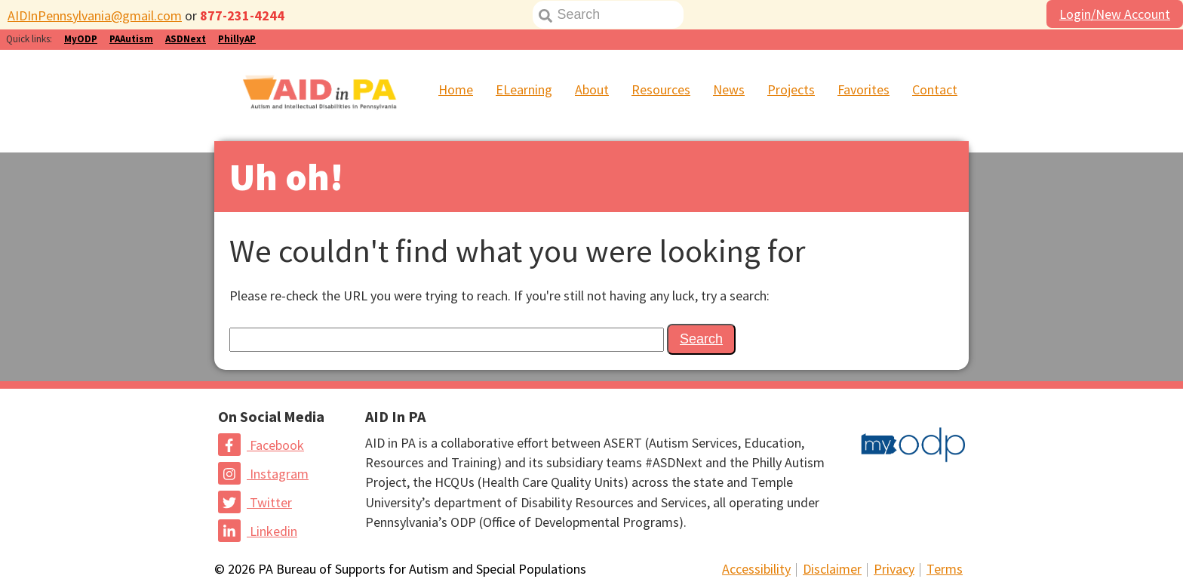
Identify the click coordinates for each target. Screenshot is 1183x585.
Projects (791, 89)
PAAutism (131, 38)
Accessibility (756, 568)
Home (455, 89)
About (592, 89)
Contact (934, 89)
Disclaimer (832, 568)
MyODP (80, 38)
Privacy (894, 568)
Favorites (863, 89)
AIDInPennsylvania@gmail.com (95, 15)
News (729, 89)
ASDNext (185, 38)
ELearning (524, 89)
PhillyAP (237, 38)
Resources (660, 89)
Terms (944, 568)
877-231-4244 (242, 15)
